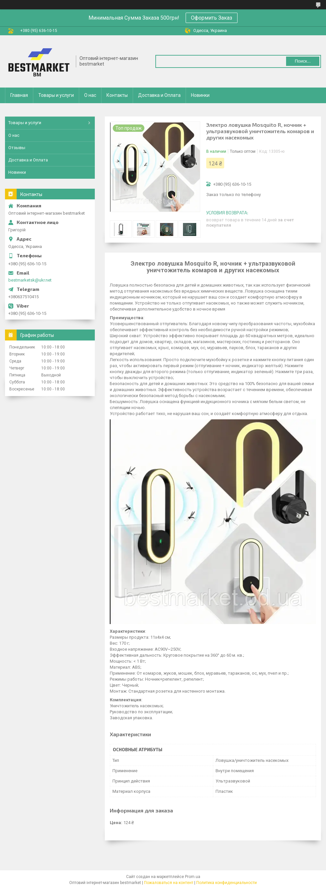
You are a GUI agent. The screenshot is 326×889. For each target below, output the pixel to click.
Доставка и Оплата (159, 95)
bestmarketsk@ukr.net (30, 280)
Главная (19, 95)
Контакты (117, 95)
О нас (90, 95)
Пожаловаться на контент (168, 882)
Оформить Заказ (211, 18)
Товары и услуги (56, 95)
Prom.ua (192, 876)
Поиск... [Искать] (303, 61)
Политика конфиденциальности (226, 882)
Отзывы (16, 147)
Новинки (200, 95)
